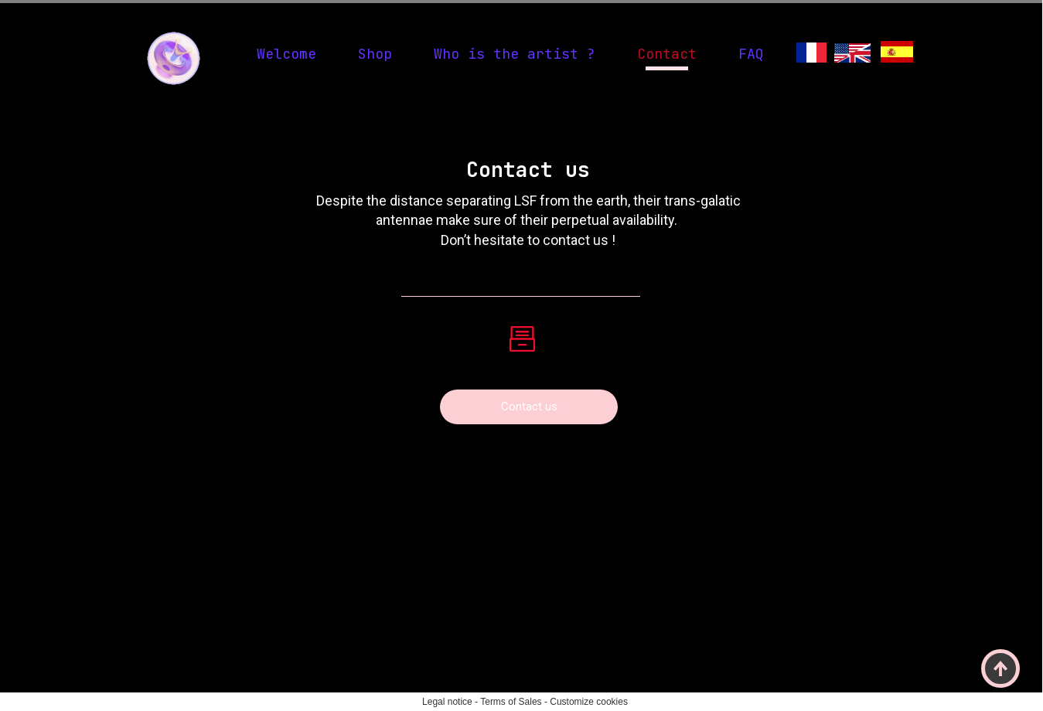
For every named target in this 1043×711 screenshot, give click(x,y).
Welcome (286, 54)
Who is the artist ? (514, 54)
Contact (667, 54)
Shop (375, 54)
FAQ (751, 54)
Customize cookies (589, 701)
